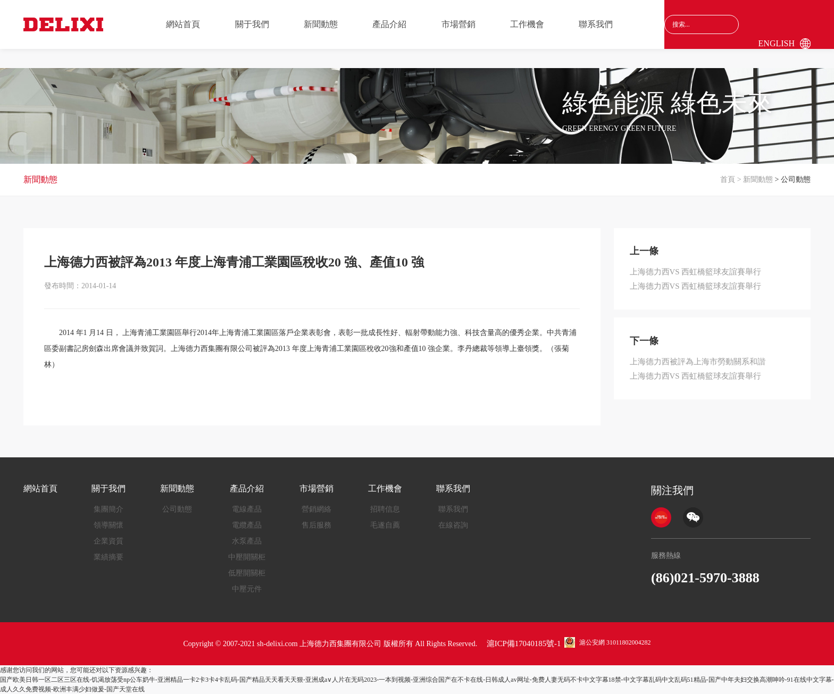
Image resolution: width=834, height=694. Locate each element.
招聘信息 (385, 509)
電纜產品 (247, 525)
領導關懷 (108, 525)
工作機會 (527, 24)
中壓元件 (247, 589)
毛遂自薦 (385, 525)
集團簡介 (108, 509)
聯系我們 (596, 24)
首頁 (727, 179)
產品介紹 (389, 24)
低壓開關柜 (246, 573)
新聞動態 (321, 24)
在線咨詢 (453, 525)
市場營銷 (458, 24)
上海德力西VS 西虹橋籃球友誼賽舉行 (691, 271)
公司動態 (177, 509)
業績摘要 (108, 557)
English (776, 43)
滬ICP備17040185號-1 (523, 644)
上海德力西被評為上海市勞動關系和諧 (693, 360)
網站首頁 (183, 24)
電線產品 (247, 509)
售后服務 (316, 525)
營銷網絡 (316, 509)
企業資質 (108, 541)
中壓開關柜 (246, 557)
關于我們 (252, 24)
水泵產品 (247, 541)
